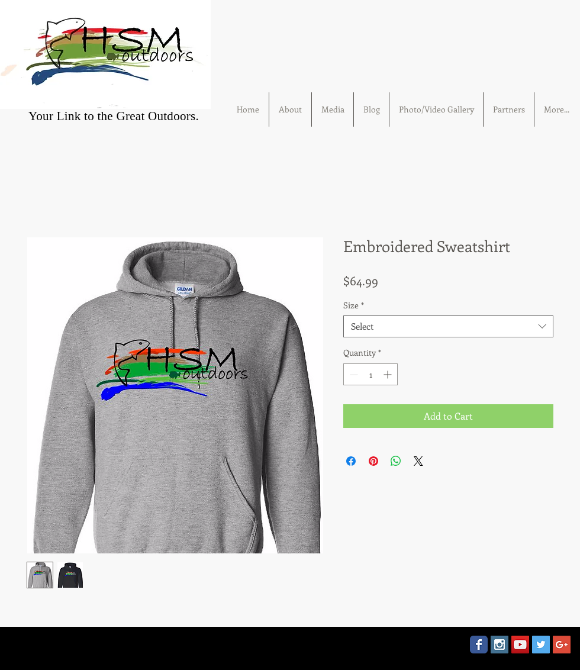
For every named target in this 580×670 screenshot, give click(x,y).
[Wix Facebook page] (479, 644)
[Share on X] (418, 461)
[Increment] (388, 374)
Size (353, 305)
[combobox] (448, 326)
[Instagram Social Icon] (499, 644)
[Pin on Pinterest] (373, 461)
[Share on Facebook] (351, 461)
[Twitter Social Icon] (541, 644)
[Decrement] (352, 374)
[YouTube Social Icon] (520, 644)
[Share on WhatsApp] (396, 461)
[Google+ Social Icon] (562, 644)
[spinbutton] (370, 374)
